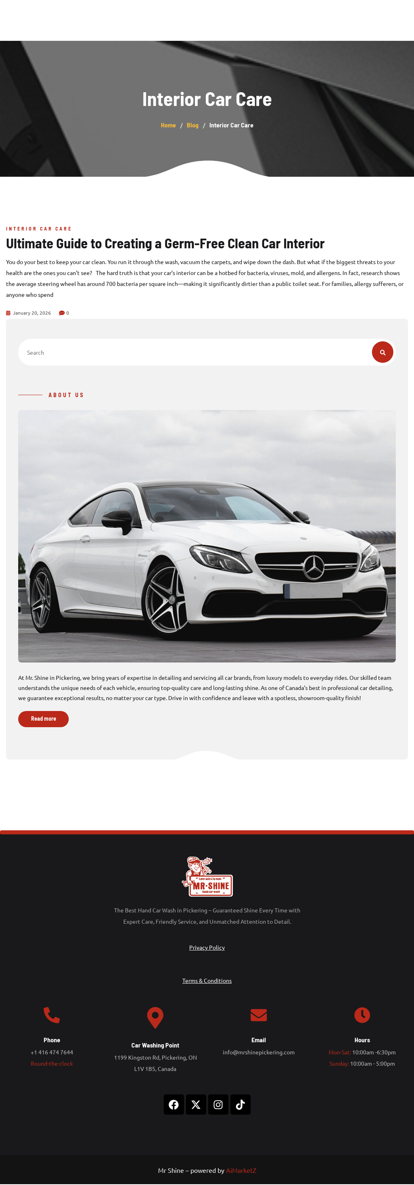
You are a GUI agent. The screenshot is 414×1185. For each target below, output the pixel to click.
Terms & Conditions (207, 981)
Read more (43, 719)
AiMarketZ (241, 1171)
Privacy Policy (207, 948)
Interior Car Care (39, 228)
